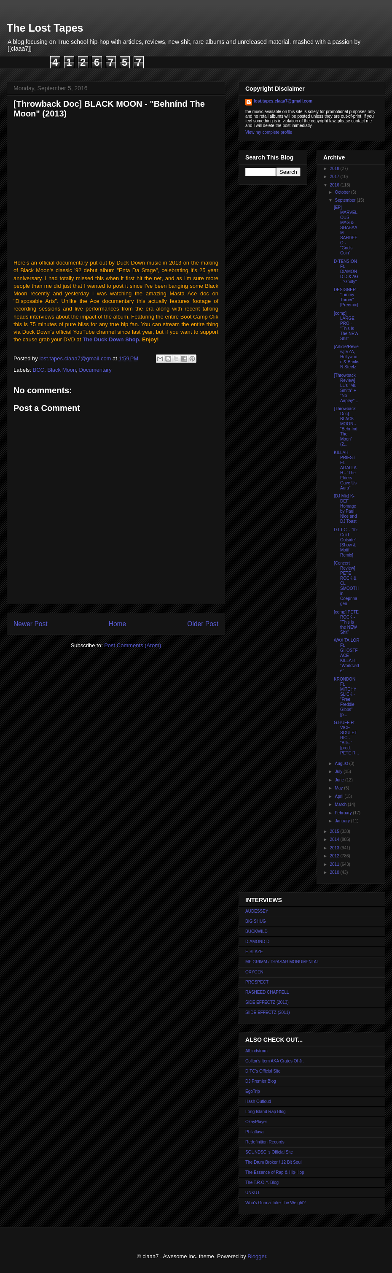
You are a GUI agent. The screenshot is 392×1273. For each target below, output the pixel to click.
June (340, 780)
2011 (335, 864)
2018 (335, 168)
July (339, 771)
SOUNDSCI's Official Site (269, 1152)
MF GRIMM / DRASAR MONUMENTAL (282, 961)
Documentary (95, 370)
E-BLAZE (254, 951)
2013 (335, 848)
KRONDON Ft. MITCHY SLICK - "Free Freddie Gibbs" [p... (345, 697)
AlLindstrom (256, 1051)
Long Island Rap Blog (265, 1111)
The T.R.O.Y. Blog (262, 1182)
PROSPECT (256, 982)
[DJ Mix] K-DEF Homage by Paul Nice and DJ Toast (345, 509)
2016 (335, 185)
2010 (335, 872)
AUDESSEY (256, 911)
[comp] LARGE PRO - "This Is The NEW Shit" (346, 326)
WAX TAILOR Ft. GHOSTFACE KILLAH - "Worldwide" (346, 655)
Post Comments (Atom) (132, 645)
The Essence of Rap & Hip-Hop (274, 1172)
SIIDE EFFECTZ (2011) (267, 1012)
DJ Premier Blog (260, 1081)
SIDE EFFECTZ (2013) (267, 1002)
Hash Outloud (258, 1101)
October (343, 192)
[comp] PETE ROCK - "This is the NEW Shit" (346, 622)
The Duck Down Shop (111, 339)
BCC (38, 370)
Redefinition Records (265, 1142)
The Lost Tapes (45, 28)
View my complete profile (268, 132)
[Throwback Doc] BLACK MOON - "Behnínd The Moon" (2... (345, 426)
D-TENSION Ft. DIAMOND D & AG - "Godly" (346, 271)
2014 (335, 839)
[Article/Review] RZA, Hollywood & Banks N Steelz (347, 356)
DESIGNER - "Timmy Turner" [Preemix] (346, 297)
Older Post (202, 623)
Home (117, 623)
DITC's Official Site (262, 1071)
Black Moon (61, 370)
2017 (335, 176)
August (342, 763)
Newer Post (30, 623)
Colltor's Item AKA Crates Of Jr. (274, 1061)
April (339, 796)
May (339, 788)
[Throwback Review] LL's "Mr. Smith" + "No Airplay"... (346, 388)
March (341, 804)
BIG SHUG (255, 921)
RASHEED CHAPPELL (267, 992)
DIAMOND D (257, 941)
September (346, 200)
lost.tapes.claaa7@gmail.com (283, 101)
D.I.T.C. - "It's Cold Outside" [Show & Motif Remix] (346, 542)
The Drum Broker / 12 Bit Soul (273, 1162)
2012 (335, 856)
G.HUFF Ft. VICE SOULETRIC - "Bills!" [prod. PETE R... (346, 737)
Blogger (256, 1256)
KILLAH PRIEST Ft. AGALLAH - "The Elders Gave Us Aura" (345, 470)
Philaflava (254, 1132)
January (343, 821)
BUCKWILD (256, 931)
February (344, 813)
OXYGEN (254, 972)
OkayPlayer (256, 1121)
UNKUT (252, 1192)
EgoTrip (252, 1091)
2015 (335, 831)
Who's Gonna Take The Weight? (275, 1202)
